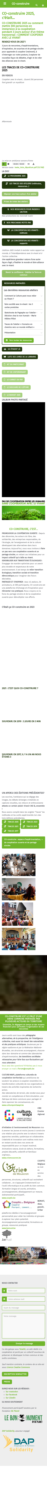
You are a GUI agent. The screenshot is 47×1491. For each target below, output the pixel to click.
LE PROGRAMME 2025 (15, 176)
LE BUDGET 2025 (12, 395)
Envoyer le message (24, 1343)
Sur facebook (11, 1395)
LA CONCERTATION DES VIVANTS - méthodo (23, 231)
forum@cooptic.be (26, 1069)
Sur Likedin (10, 1398)
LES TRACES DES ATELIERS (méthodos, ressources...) (23, 184)
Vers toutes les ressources (19, 340)
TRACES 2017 (11, 831)
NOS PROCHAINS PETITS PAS (17, 223)
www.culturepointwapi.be (13, 1105)
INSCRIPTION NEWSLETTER (15, 1374)
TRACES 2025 (11, 822)
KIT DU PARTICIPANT (14, 364)
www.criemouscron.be (11, 1158)
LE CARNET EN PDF (13, 380)
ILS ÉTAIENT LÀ (12, 349)
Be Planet (15, 1411)
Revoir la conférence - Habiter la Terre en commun (23, 273)
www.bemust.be (8, 1228)
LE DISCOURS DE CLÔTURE (16, 387)
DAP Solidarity (8, 1431)
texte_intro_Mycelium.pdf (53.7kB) (29, 167)
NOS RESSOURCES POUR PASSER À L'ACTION (23, 210)
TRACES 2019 (30, 826)
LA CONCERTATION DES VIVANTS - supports (23, 242)
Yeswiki (22, 1349)
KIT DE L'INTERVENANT (15, 372)
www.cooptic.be (8, 1198)
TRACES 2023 (30, 822)
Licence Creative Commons (18, 1367)
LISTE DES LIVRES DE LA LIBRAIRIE (20, 357)
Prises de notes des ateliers (16, 201)
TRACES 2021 (11, 826)
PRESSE (7, 1382)
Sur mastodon (12, 1392)
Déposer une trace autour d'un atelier (20, 194)
